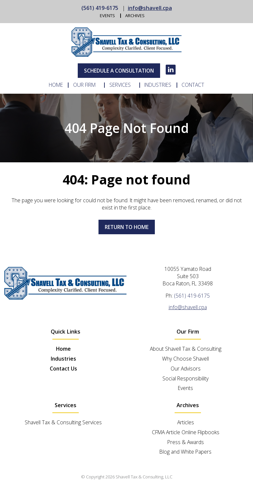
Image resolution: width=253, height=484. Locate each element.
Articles (185, 422)
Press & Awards (185, 442)
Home (56, 85)
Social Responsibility (185, 378)
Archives (135, 16)
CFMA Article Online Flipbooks (185, 432)
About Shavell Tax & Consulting (185, 348)
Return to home (127, 227)
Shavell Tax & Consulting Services (63, 422)
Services (120, 85)
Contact (193, 85)
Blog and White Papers (185, 451)
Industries (157, 85)
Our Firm (84, 85)
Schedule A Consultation (119, 70)
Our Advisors (186, 368)
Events (107, 16)
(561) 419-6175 (99, 8)
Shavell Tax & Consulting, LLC (144, 477)
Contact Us (63, 368)
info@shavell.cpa (150, 8)
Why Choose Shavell (185, 358)
